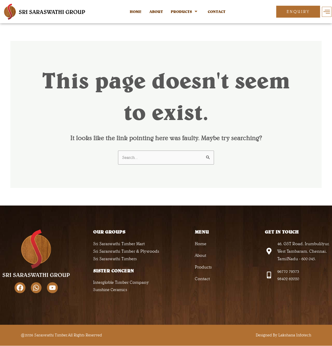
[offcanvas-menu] (326, 12)
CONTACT (216, 11)
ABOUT (156, 11)
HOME (136, 11)
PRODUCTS (184, 12)
